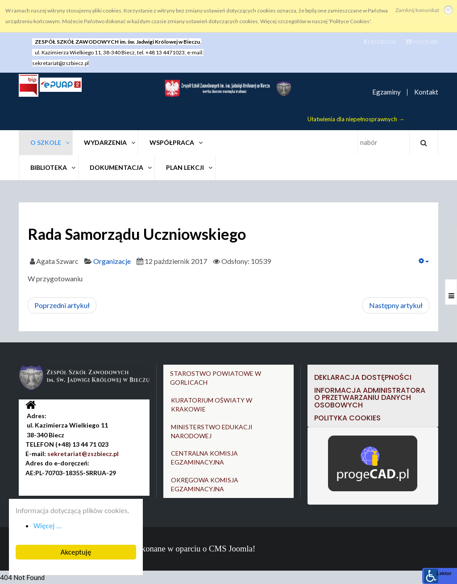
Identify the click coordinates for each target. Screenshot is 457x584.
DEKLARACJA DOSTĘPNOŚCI (363, 377)
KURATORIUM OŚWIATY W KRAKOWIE (211, 404)
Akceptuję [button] (75, 552)
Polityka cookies (347, 417)
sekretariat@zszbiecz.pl (60, 63)
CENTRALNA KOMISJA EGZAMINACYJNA (204, 457)
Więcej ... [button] (47, 526)
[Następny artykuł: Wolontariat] (395, 305)
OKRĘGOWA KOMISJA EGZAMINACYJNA (204, 484)
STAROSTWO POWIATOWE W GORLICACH (215, 378)
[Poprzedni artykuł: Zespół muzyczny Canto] (62, 305)
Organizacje (112, 261)
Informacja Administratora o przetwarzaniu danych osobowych (369, 397)
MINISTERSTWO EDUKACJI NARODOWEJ (212, 431)
